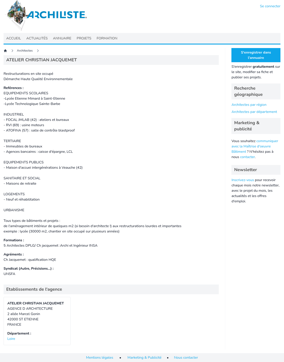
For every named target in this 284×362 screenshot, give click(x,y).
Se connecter (270, 6)
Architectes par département (254, 111)
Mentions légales (99, 357)
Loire (11, 338)
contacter (247, 157)
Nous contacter (186, 357)
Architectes (25, 50)
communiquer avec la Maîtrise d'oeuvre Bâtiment (254, 146)
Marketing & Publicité (145, 357)
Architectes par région (248, 104)
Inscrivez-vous (242, 180)
